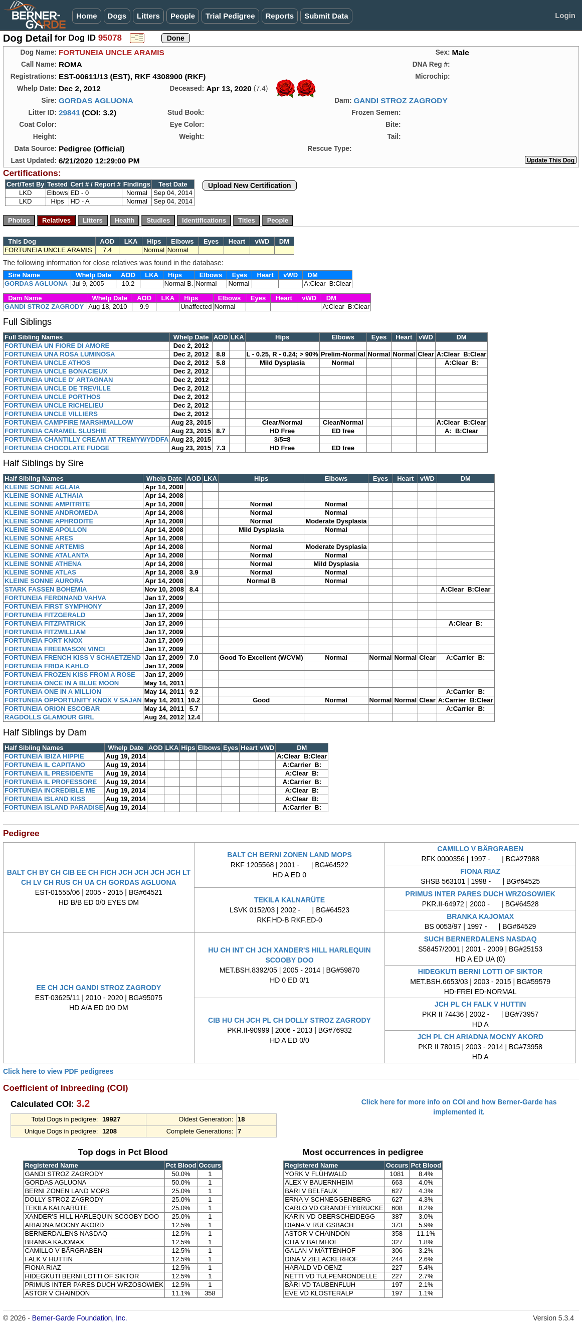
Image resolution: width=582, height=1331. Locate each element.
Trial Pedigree (230, 16)
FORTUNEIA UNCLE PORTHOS (53, 397)
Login (565, 15)
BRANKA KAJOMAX (480, 916)
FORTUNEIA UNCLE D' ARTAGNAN (59, 380)
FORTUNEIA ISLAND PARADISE (54, 807)
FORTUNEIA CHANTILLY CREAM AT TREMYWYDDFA (86, 439)
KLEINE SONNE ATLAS (40, 572)
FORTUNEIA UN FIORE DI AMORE (57, 345)
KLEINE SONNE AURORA (44, 581)
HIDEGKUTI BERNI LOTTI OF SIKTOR (480, 972)
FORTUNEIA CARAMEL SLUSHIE (56, 431)
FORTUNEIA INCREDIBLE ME (50, 790)
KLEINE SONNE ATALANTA (47, 555)
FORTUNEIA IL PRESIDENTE (49, 773)
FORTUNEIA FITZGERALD (45, 615)
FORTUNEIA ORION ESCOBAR (52, 708)
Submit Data (326, 16)
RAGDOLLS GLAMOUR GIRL (49, 717)
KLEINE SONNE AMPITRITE (47, 504)
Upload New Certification (249, 185)
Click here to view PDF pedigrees (58, 1071)
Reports (280, 16)
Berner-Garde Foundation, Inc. (79, 1318)
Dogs (117, 16)
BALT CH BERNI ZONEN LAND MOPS (289, 855)
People (182, 16)
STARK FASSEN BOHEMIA (46, 589)
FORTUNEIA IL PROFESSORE (51, 782)
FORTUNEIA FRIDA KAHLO (47, 666)
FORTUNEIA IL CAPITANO (45, 765)
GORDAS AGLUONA (96, 100)
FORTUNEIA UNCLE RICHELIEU (54, 405)
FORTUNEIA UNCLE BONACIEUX (56, 371)
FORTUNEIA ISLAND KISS (45, 799)
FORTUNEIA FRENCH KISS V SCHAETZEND (73, 657)
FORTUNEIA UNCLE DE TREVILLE (58, 388)
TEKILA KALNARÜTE (289, 900)
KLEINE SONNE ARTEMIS (44, 546)
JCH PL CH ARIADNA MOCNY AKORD (480, 1037)
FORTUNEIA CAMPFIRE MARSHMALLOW (69, 422)
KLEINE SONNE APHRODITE (49, 521)
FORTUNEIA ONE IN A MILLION (53, 691)
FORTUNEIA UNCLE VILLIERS (51, 414)
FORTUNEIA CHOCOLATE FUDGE (57, 448)
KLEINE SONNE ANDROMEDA (51, 512)
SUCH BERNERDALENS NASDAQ (480, 939)
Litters (148, 16)
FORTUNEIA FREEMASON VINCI (55, 649)
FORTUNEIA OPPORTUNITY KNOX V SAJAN (73, 700)
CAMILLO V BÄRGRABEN (480, 849)
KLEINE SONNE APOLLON (46, 529)
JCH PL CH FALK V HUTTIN (480, 1004)
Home (86, 16)
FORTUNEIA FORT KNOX (44, 640)
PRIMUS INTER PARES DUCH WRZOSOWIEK (480, 894)
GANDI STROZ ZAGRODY (400, 100)
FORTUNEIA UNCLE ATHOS (47, 362)
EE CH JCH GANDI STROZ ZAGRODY (98, 988)
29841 (69, 112)
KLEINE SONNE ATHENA (43, 563)
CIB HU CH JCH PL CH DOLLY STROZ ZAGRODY (289, 1020)
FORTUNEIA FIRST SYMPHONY (53, 606)
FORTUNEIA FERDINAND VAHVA (55, 598)
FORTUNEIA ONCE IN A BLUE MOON (62, 683)
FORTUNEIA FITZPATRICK (45, 623)
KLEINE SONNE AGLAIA (42, 487)
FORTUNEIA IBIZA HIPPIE (44, 756)
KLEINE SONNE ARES (39, 538)
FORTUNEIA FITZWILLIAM (45, 632)
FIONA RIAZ (480, 871)
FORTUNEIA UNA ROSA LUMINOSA (60, 354)
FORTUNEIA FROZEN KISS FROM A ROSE (70, 674)
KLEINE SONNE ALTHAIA (44, 495)
